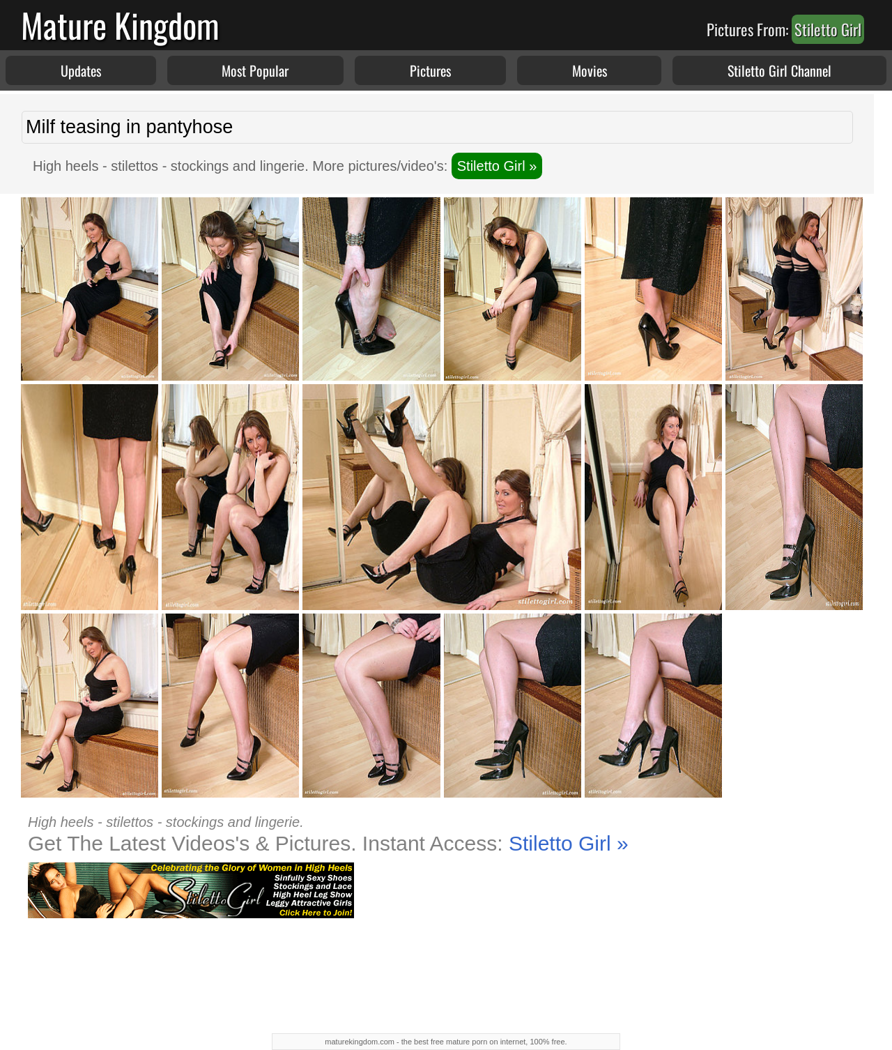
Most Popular (255, 70)
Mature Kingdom (120, 25)
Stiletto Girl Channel (779, 70)
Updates (81, 70)
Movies (589, 70)
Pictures (430, 70)
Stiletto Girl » (497, 166)
